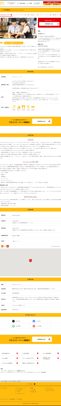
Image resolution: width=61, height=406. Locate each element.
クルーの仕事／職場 (21, 3)
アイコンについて (55, 246)
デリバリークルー (45, 14)
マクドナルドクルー (18, 14)
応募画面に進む (49, 24)
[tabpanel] (18, 28)
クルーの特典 (29, 3)
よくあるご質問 (47, 4)
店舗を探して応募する (52, 2)
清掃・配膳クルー (32, 14)
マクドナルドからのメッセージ (11, 3)
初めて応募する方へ (56, 4)
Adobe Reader (43, 372)
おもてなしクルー (5, 14)
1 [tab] (18, 39)
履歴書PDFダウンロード (21, 370)
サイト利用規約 (19, 399)
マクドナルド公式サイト (4, 399)
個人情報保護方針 (12, 399)
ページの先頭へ (29, 384)
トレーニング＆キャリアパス (37, 3)
